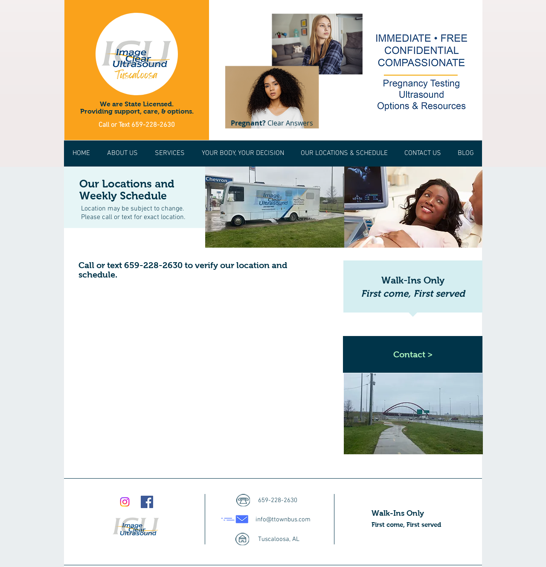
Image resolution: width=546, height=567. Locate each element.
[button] (344, 153)
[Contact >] (412, 354)
